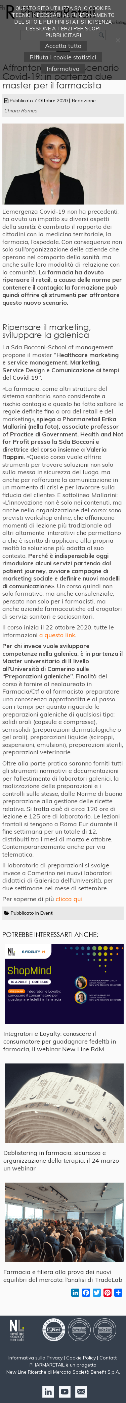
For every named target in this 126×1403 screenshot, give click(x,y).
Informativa (63, 69)
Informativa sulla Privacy (35, 1358)
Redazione (84, 101)
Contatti (108, 1358)
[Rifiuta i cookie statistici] (117, 40)
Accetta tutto (63, 46)
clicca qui (69, 899)
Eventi (46, 913)
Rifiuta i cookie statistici (63, 57)
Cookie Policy (81, 1358)
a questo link (57, 635)
